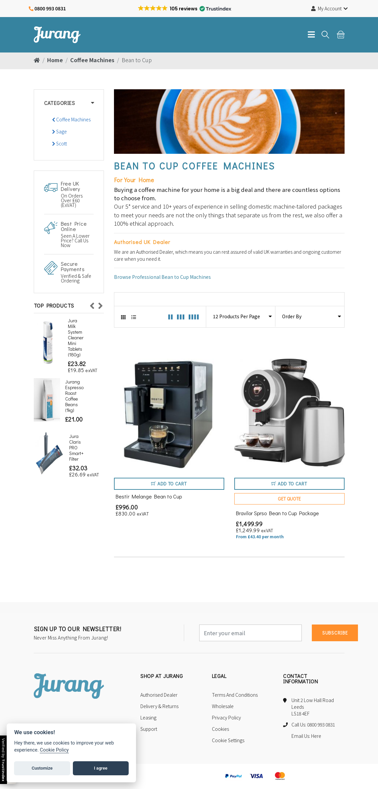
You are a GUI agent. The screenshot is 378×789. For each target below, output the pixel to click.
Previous (92, 304)
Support (148, 729)
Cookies (220, 729)
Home (55, 60)
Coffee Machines (92, 60)
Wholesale (223, 707)
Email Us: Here (306, 736)
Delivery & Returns (159, 707)
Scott (59, 143)
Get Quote (289, 499)
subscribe (335, 634)
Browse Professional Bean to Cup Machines (162, 276)
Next (100, 304)
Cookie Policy (54, 750)
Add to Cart (168, 484)
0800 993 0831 (50, 8)
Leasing (148, 718)
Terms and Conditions (235, 695)
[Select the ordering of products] (309, 316)
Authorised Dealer (158, 695)
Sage (59, 131)
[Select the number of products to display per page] (240, 316)
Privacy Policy (226, 718)
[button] (184, 8)
